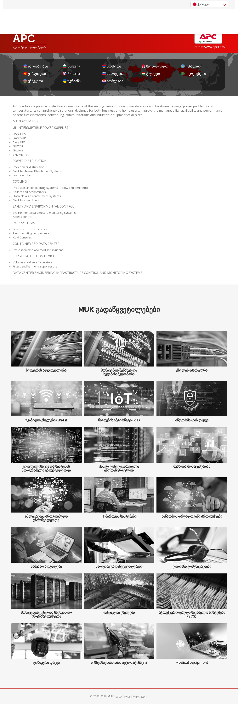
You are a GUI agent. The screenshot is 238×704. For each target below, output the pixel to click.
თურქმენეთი (193, 73)
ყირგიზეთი (34, 73)
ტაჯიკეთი (152, 73)
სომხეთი (111, 66)
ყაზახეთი (191, 66)
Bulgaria (71, 66)
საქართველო (155, 66)
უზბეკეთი (33, 81)
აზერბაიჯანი (35, 66)
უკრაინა (72, 81)
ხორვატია (112, 81)
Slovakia (71, 73)
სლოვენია (113, 73)
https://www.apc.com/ (209, 47)
